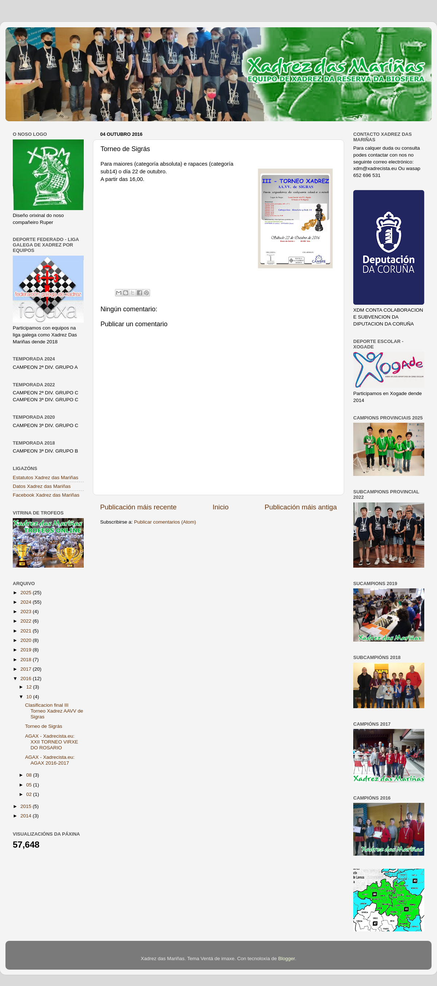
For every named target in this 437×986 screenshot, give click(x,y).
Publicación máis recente (138, 507)
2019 (26, 649)
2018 (26, 659)
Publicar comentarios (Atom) (165, 522)
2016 (26, 678)
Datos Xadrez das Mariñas (42, 486)
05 (29, 785)
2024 (26, 602)
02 (29, 794)
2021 (26, 631)
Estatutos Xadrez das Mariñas (45, 477)
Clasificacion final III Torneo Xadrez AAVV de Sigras (54, 710)
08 (29, 775)
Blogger (286, 958)
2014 (26, 816)
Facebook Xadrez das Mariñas (46, 495)
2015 (26, 806)
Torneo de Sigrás (43, 726)
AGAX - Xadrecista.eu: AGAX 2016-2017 (50, 760)
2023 (26, 611)
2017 (26, 669)
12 (29, 687)
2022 (26, 621)
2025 (26, 592)
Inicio (221, 507)
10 (29, 696)
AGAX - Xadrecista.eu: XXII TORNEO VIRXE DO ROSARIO (51, 741)
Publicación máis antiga (301, 507)
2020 (26, 640)
